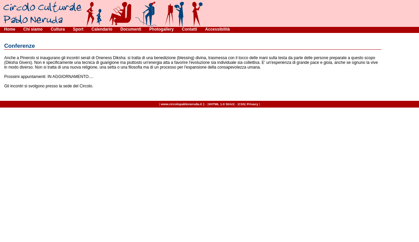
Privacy (252, 104)
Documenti (130, 29)
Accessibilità (217, 29)
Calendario (101, 29)
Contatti (189, 29)
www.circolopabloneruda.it (181, 104)
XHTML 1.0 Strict (221, 104)
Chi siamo (32, 29)
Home (9, 29)
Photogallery (161, 29)
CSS (241, 104)
